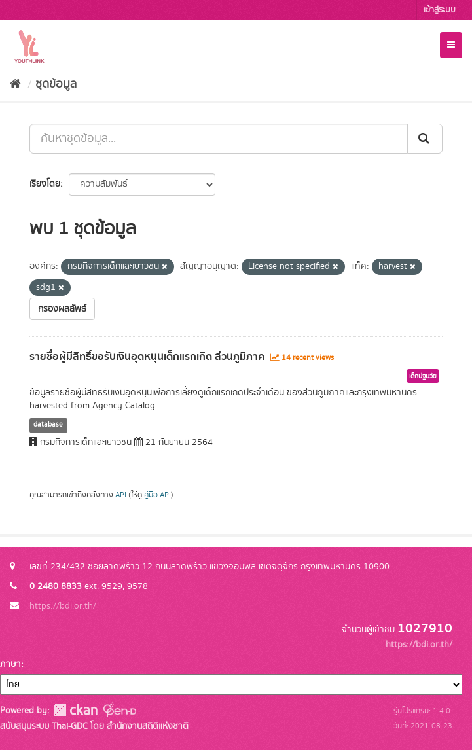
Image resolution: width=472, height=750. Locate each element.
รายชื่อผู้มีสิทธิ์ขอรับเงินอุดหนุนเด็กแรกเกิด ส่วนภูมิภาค (146, 356)
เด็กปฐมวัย (423, 376)
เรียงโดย (44, 183)
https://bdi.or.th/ (62, 606)
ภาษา (10, 664)
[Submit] (425, 139)
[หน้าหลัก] (15, 84)
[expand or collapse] (451, 45)
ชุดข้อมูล (56, 84)
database (48, 425)
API (120, 495)
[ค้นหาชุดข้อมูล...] (218, 139)
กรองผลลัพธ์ (62, 308)
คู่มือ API (157, 495)
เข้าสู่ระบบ (440, 10)
